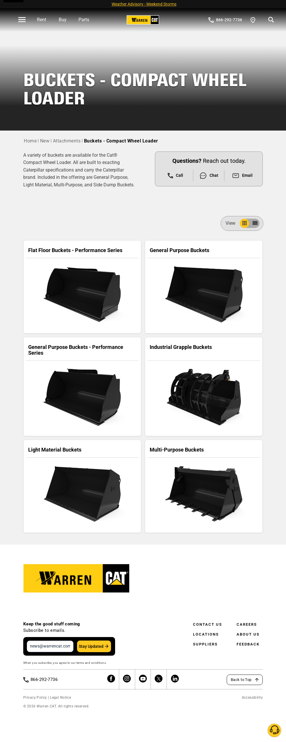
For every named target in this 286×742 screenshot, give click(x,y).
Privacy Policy (35, 697)
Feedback (248, 644)
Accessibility (252, 697)
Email (242, 175)
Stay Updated (91, 646)
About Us (248, 634)
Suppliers (205, 644)
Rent (41, 19)
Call (175, 175)
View (233, 223)
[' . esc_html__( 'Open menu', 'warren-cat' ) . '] (22, 20)
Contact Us (207, 624)
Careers (247, 624)
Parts (83, 19)
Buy (63, 19)
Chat (208, 175)
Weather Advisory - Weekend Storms (144, 4)
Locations (206, 634)
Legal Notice (60, 697)
